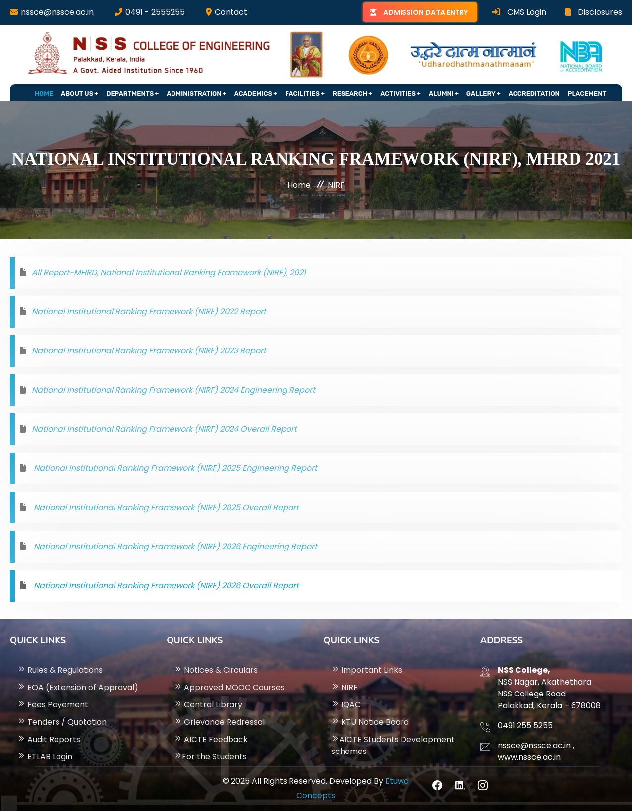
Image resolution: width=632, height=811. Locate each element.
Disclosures (593, 12)
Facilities (302, 93)
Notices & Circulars (216, 670)
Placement (587, 93)
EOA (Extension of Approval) (77, 687)
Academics (253, 93)
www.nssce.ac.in (529, 757)
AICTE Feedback (211, 739)
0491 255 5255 (525, 725)
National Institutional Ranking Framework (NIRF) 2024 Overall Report (164, 429)
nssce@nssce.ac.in (57, 12)
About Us (77, 93)
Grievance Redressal (219, 722)
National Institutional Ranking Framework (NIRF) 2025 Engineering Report (174, 468)
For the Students (210, 756)
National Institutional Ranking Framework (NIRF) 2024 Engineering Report (173, 390)
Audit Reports (48, 739)
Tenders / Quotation (62, 722)
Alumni (441, 93)
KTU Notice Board (370, 722)
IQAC (346, 704)
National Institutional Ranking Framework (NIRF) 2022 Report (149, 311)
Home (44, 93)
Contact (231, 12)
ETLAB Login (44, 756)
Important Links (366, 670)
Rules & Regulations (60, 670)
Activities (398, 93)
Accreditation (534, 93)
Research (350, 93)
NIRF (344, 687)
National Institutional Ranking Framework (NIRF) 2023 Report (149, 350)
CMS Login (519, 12)
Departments (130, 93)
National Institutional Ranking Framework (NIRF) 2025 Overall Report (165, 507)
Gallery (481, 93)
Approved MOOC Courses (229, 687)
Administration (194, 93)
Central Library (208, 704)
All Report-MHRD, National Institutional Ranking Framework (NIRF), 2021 (169, 272)
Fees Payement (52, 704)
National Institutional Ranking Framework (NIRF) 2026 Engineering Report (174, 546)
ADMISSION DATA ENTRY (425, 12)
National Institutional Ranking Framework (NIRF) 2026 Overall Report (165, 585)
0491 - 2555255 (155, 12)
